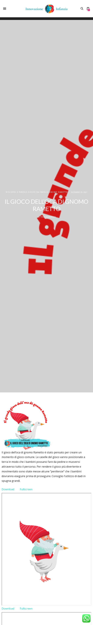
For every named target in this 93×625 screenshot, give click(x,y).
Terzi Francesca (48, 217)
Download (8, 489)
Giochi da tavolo (38, 192)
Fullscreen (26, 489)
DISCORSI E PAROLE (16, 192)
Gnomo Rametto (58, 192)
